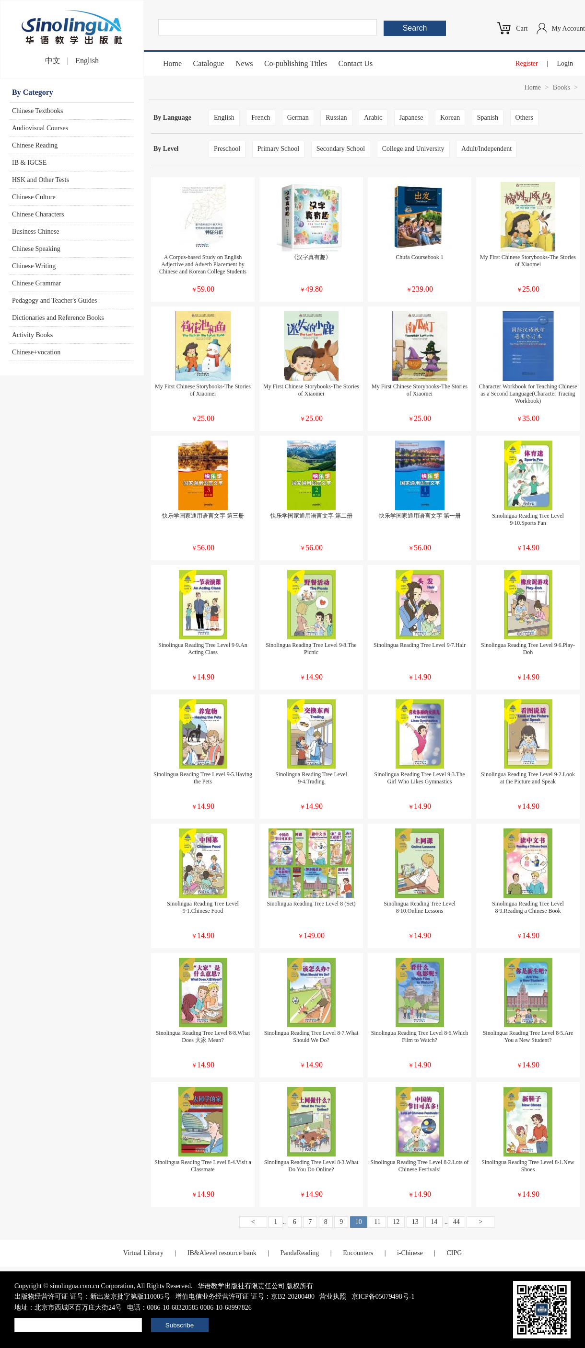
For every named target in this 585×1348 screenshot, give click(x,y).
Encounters (358, 1253)
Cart (521, 28)
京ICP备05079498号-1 (382, 1296)
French (260, 117)
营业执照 (332, 1296)
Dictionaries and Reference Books (58, 317)
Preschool (227, 148)
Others (524, 117)
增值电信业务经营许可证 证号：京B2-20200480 (245, 1296)
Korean (450, 117)
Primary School (278, 148)
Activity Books (32, 335)
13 (415, 1221)
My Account (568, 28)
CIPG (454, 1253)
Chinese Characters (38, 214)
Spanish (487, 117)
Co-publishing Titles (295, 63)
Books (561, 87)
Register (526, 63)
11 (377, 1221)
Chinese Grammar (36, 283)
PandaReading (299, 1253)
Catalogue (208, 63)
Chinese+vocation (36, 352)
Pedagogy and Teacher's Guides (54, 300)
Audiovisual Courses (40, 128)
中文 (52, 61)
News (244, 63)
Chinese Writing (34, 266)
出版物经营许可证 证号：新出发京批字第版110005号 (92, 1296)
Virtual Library (143, 1253)
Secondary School (340, 148)
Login (565, 63)
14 (434, 1221)
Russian (336, 117)
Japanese (411, 117)
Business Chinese (35, 231)
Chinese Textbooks (37, 110)
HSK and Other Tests (40, 179)
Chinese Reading (35, 145)
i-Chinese (410, 1253)
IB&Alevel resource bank (222, 1253)
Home (172, 63)
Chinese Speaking (36, 248)
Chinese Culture (34, 197)
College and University (413, 148)
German (298, 117)
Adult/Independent (486, 148)
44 (456, 1221)
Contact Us (356, 63)
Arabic (373, 117)
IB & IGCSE (29, 162)
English (87, 61)
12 (396, 1221)
